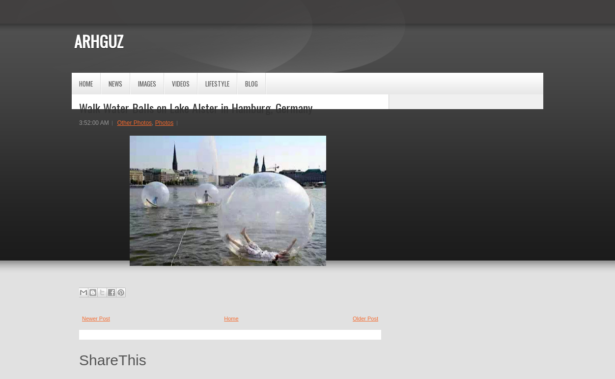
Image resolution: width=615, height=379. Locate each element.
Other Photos (134, 122)
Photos (164, 122)
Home (86, 83)
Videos (181, 83)
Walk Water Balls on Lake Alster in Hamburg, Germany (195, 108)
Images (147, 83)
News (115, 83)
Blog (251, 83)
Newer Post (96, 318)
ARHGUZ (98, 41)
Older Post (365, 318)
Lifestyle (217, 83)
